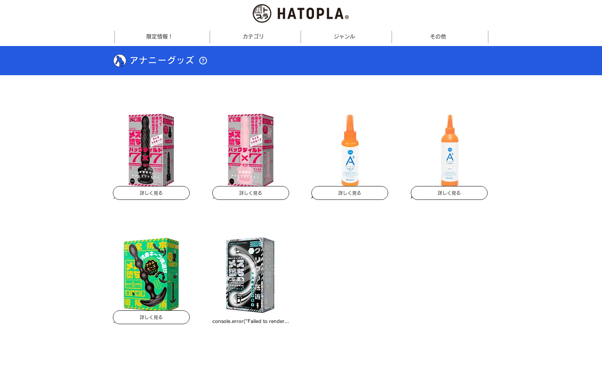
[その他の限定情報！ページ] (175, 37)
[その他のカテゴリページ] (266, 37)
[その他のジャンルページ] (357, 37)
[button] (203, 60)
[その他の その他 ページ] (453, 37)
